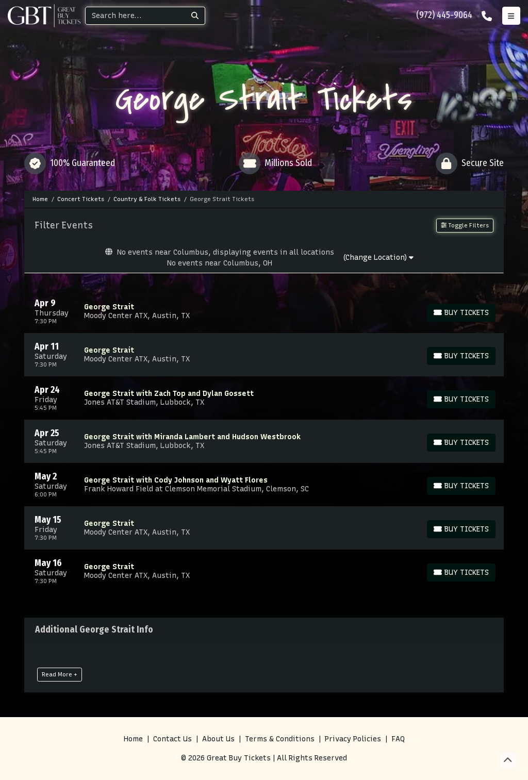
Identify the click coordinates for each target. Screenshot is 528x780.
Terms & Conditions (280, 739)
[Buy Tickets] (461, 313)
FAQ (398, 739)
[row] (264, 311)
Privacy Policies (353, 739)
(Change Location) (378, 257)
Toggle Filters (465, 225)
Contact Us (172, 739)
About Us (218, 739)
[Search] (135, 16)
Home (133, 739)
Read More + (59, 674)
